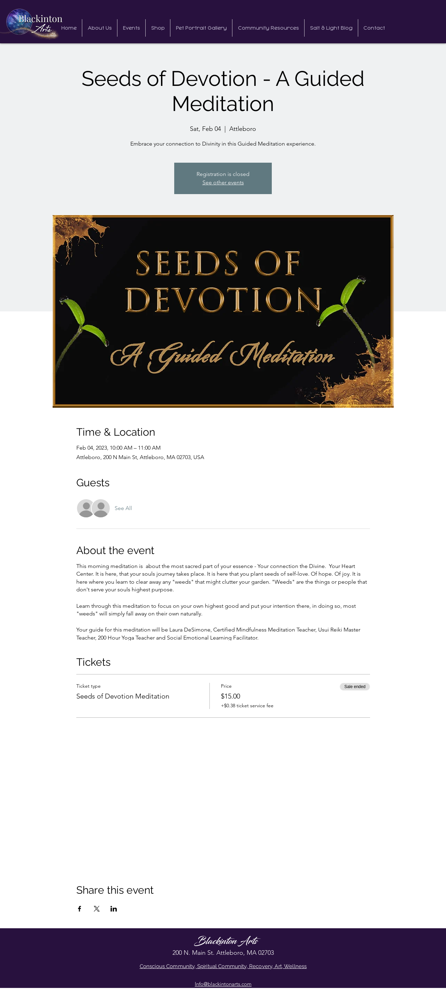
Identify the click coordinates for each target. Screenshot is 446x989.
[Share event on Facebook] (79, 908)
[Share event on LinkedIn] (113, 908)
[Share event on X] (96, 908)
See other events (223, 182)
